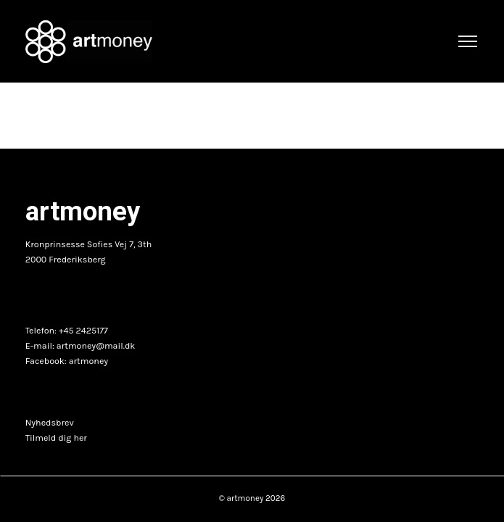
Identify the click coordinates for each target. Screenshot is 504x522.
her (79, 438)
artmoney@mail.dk (96, 346)
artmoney (88, 361)
